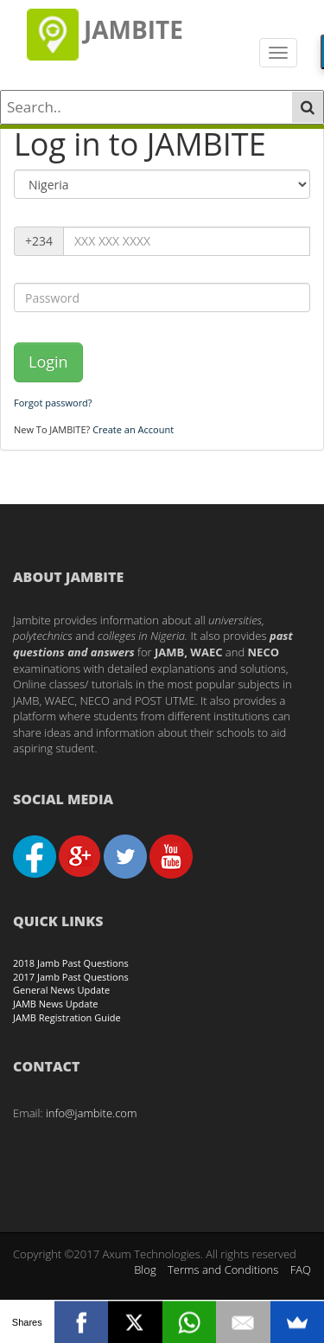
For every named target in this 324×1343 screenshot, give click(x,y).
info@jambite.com (91, 1113)
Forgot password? (53, 402)
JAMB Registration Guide (67, 1017)
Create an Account (133, 429)
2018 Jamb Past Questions (71, 962)
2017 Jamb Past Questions (71, 976)
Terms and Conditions (223, 1269)
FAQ (300, 1269)
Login (48, 361)
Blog (145, 1269)
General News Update (61, 989)
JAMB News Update (55, 1003)
